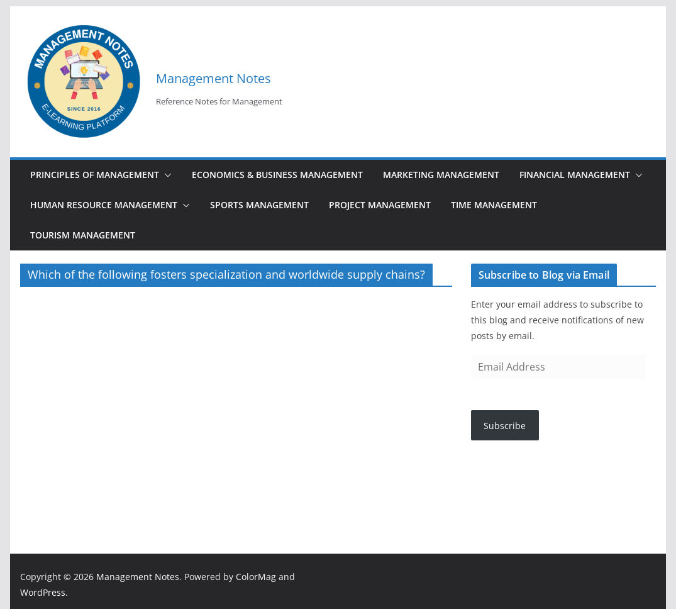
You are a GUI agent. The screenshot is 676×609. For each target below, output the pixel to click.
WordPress (42, 592)
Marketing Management (441, 175)
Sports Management (259, 205)
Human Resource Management (103, 205)
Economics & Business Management (277, 175)
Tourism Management (82, 235)
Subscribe (505, 426)
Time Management (494, 205)
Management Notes (213, 78)
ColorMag (256, 577)
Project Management (380, 205)
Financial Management (574, 175)
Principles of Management (94, 175)
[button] (165, 175)
